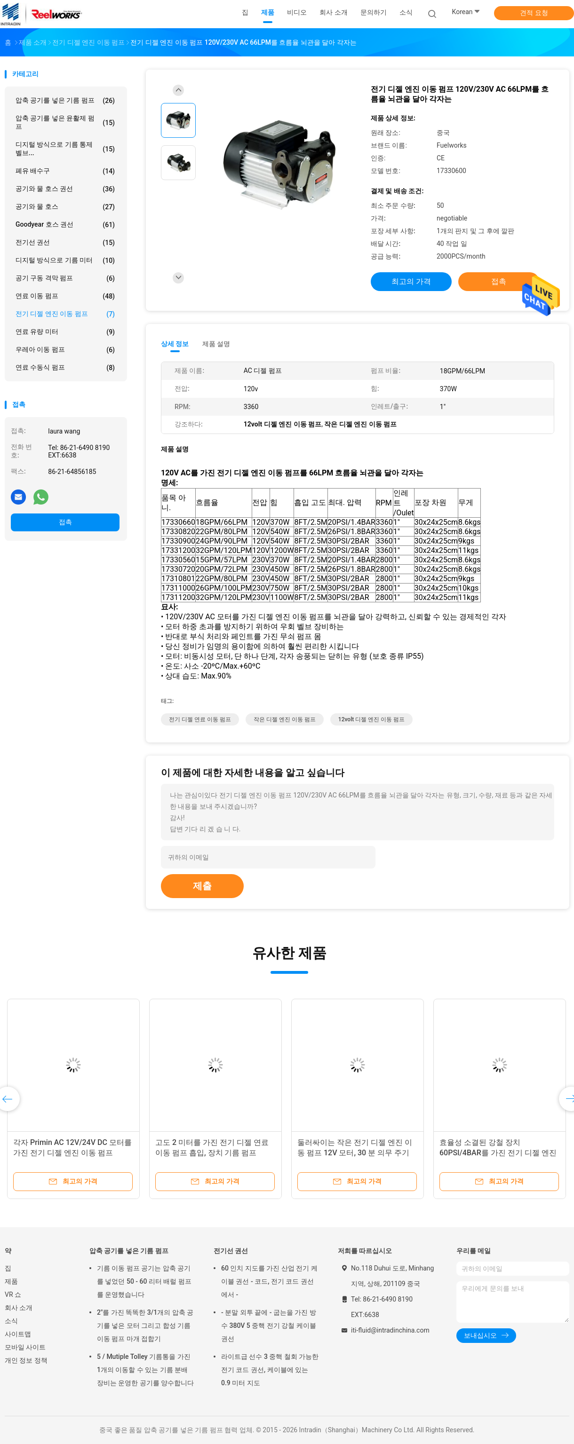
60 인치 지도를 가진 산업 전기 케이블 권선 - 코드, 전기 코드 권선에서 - (269, 1281)
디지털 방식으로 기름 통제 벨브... (65, 149)
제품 (11, 1281)
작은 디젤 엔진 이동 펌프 (285, 719)
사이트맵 (18, 1334)
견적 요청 (534, 12)
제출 (202, 886)
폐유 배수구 (65, 171)
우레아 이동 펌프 (65, 350)
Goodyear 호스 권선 (65, 224)
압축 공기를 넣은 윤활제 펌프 (65, 122)
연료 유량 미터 (65, 332)
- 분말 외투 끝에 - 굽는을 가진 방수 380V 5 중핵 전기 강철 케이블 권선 (268, 1325)
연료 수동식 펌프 (65, 367)
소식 (11, 1321)
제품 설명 (216, 343)
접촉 (65, 522)
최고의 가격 (411, 281)
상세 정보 (175, 343)
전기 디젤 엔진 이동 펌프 (65, 314)
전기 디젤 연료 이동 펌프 (200, 719)
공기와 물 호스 (65, 207)
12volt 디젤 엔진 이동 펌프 (371, 719)
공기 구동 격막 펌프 (65, 278)
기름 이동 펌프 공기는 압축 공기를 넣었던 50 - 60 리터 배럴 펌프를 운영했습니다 (144, 1281)
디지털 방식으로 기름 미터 (65, 260)
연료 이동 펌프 (65, 296)
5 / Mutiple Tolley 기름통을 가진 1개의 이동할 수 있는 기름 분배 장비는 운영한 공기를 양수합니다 (145, 1370)
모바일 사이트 (25, 1347)
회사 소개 (18, 1307)
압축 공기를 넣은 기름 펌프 (65, 100)
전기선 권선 (65, 242)
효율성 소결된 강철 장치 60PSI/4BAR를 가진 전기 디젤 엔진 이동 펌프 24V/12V (498, 1153)
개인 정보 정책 (26, 1360)
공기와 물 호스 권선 (65, 189)
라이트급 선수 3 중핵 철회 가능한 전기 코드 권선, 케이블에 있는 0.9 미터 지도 (270, 1370)
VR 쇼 (13, 1294)
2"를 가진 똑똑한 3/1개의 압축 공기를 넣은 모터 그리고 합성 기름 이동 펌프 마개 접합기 (145, 1325)
